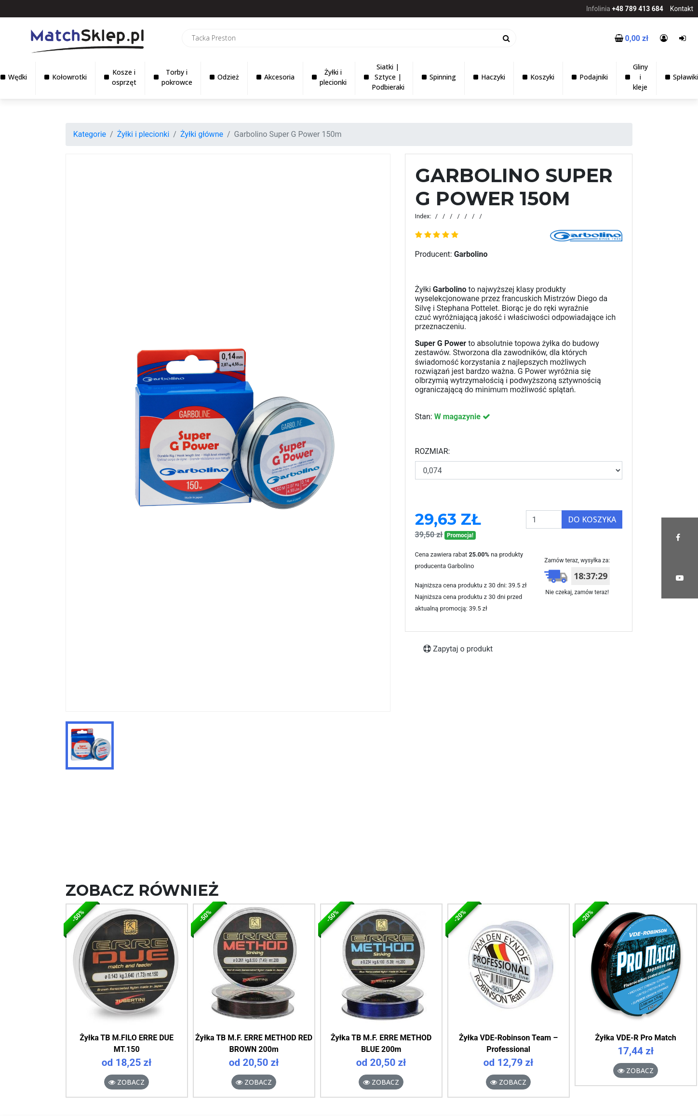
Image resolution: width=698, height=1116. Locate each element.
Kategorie (89, 134)
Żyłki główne (201, 134)
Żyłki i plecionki (143, 134)
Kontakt (681, 9)
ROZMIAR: (432, 451)
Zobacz (126, 1082)
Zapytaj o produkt (458, 648)
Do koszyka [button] (592, 519)
